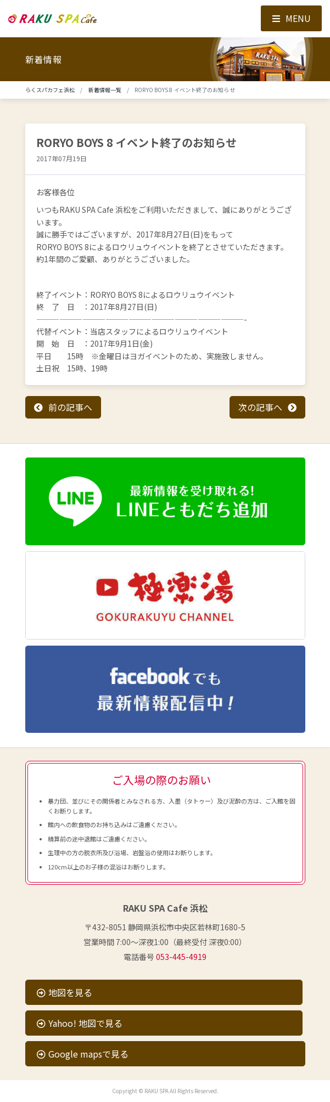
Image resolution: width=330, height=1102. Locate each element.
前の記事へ (70, 407)
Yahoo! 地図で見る (79, 1023)
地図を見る (64, 992)
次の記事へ (260, 407)
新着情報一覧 (105, 90)
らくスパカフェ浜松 (50, 90)
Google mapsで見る (82, 1053)
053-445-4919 (181, 956)
